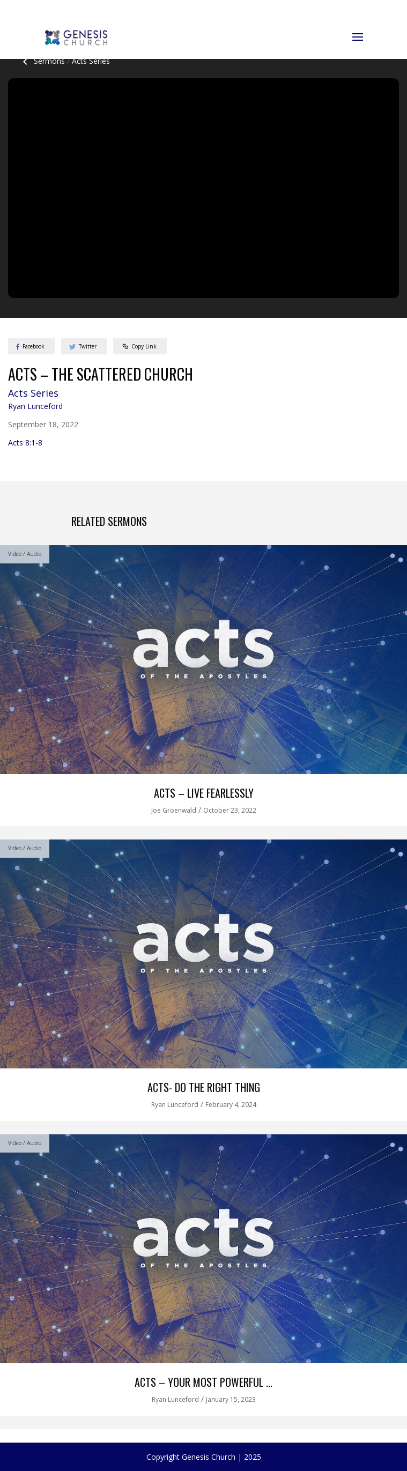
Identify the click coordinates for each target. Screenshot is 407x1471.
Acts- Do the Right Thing (203, 1087)
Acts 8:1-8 (25, 442)
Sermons (42, 61)
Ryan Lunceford (35, 406)
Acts (91, 61)
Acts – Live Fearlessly (204, 793)
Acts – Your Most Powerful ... (203, 1382)
